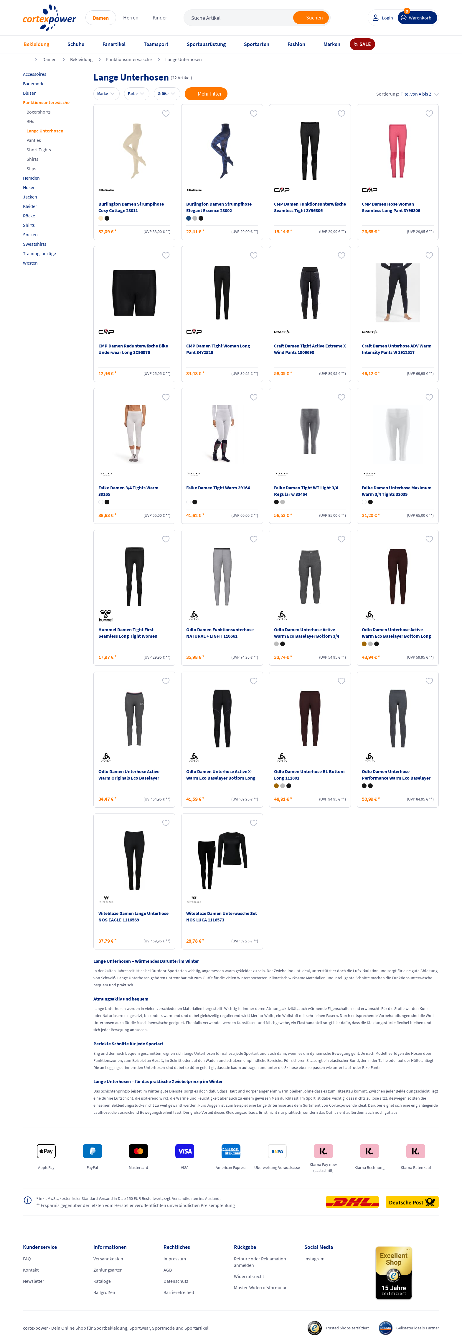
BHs (30, 121)
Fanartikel (114, 44)
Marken (332, 44)
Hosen (29, 187)
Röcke (29, 216)
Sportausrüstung (206, 44)
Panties (34, 140)
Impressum (175, 1259)
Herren (130, 17)
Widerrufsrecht (249, 1276)
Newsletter (33, 1281)
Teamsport (156, 44)
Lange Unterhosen (183, 59)
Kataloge (102, 1281)
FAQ (27, 1259)
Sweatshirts (34, 244)
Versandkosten (108, 1259)
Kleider (30, 206)
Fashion (296, 44)
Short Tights (39, 149)
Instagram (314, 1259)
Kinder (160, 17)
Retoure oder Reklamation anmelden (260, 1262)
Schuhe (75, 44)
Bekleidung (36, 44)
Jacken (30, 197)
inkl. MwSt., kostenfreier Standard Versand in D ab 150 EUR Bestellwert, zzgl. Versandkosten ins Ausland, (140, 1198)
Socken (30, 234)
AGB (168, 1270)
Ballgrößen (104, 1292)
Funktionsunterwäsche (129, 59)
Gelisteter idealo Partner (415, 1328)
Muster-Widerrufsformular (260, 1287)
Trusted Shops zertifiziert (339, 1328)
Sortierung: (407, 94)
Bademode (33, 83)
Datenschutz (176, 1281)
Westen (30, 263)
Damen (101, 17)
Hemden (31, 178)
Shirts (32, 159)
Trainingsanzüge (39, 253)
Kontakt (31, 1270)
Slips (31, 168)
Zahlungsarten (108, 1270)
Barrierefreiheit (179, 1292)
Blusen (30, 93)
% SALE (362, 44)
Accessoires (34, 74)
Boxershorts (39, 112)
